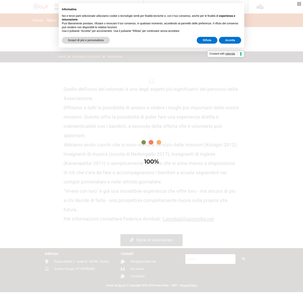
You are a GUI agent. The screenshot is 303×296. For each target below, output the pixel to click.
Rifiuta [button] (207, 40)
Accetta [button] (230, 40)
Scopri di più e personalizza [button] (86, 40)
